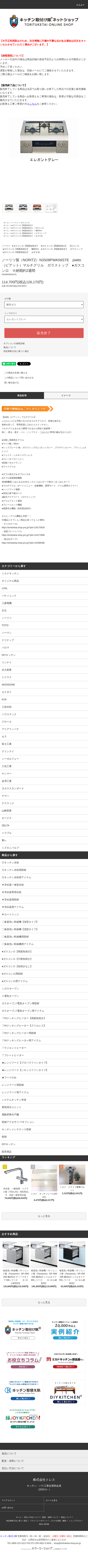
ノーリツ (14, 223)
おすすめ (39, 236)
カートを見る (51, 1500)
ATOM (46, 1524)
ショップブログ (75, 1521)
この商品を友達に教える (13, 373)
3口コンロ (40, 228)
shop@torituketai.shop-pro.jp (67, 1543)
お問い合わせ (7, 1508)
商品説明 (22, 395)
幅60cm (39, 231)
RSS (41, 1524)
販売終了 (44, 333)
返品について (10, 347)
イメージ (66, 395)
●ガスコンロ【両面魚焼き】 (22, 225)
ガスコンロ (25, 223)
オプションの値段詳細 (14, 343)
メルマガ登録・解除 (58, 1521)
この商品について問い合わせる (17, 377)
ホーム (6, 223)
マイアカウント (8, 1500)
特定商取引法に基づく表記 (16, 351)
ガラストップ (41, 233)
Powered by (44, 1549)
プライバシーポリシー (39, 1521)
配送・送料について (50, 1517)
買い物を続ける (9, 382)
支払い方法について (32, 1517)
